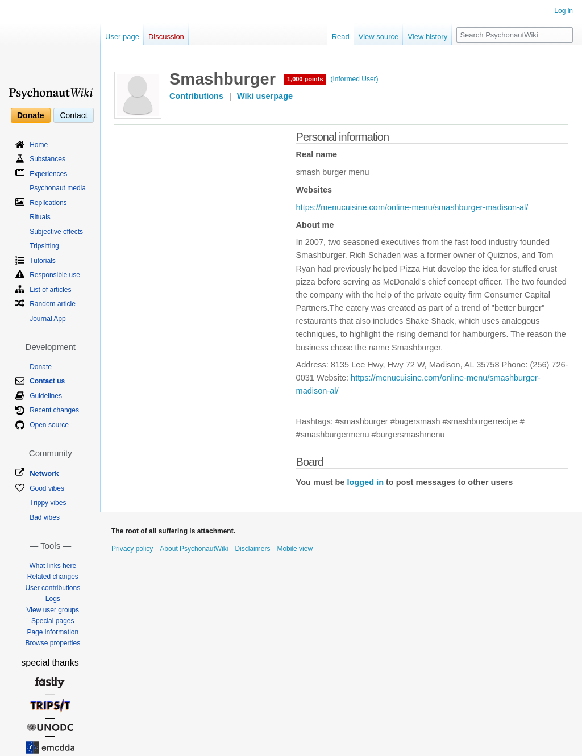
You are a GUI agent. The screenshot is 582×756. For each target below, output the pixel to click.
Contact (73, 115)
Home (39, 145)
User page (122, 36)
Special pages (52, 621)
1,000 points (305, 79)
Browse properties (52, 643)
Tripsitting (44, 246)
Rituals (40, 217)
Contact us (47, 381)
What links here (52, 566)
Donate (30, 115)
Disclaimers (252, 549)
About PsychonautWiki (194, 549)
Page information (52, 632)
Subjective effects (56, 232)
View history (427, 36)
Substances (47, 159)
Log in (563, 11)
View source (379, 36)
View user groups (53, 610)
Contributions (196, 96)
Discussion (166, 36)
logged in (365, 482)
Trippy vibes (48, 503)
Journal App (47, 319)
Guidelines (46, 396)
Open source (49, 425)
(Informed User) (355, 79)
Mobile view (295, 549)
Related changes (52, 576)
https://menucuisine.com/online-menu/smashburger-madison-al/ (412, 207)
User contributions (52, 588)
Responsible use (55, 275)
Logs (52, 599)
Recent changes (54, 410)
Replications (48, 203)
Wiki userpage (265, 96)
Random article (53, 304)
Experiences (48, 174)
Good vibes (47, 488)
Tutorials (43, 261)
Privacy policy (132, 549)
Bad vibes (45, 517)
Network (44, 473)
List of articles (50, 290)
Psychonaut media (58, 188)
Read (341, 36)
